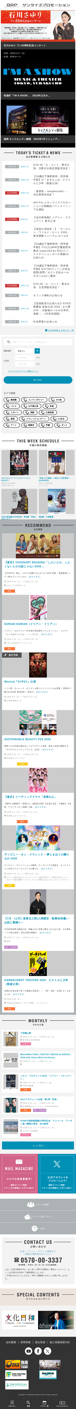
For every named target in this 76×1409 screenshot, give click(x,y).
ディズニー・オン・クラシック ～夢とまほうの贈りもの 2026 (36, 856)
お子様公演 (33, 406)
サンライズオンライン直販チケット (23, 371)
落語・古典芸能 (11, 947)
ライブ (9, 764)
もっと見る (38, 1145)
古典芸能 (50, 412)
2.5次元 (61, 419)
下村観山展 (25, 1033)
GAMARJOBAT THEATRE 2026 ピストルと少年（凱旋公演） (36, 982)
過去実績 (40, 1342)
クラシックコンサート (36, 419)
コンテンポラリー (36, 400)
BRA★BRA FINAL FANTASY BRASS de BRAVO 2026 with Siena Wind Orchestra (45, 1056)
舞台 (9, 591)
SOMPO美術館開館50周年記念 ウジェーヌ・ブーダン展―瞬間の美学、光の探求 (46, 1122)
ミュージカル (10, 706)
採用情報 (25, 1342)
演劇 (32, 412)
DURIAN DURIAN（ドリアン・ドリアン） (31, 624)
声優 (48, 425)
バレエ (14, 406)
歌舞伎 (31, 425)
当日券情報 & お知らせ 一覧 (61, 330)
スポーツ (15, 412)
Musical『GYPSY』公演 (20, 681)
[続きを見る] (34, 577)
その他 (59, 400)
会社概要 (11, 1342)
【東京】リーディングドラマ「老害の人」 (30, 796)
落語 (13, 419)
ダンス (64, 425)
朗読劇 (14, 400)
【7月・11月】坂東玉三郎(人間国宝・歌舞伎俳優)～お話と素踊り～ (37, 920)
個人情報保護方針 (60, 1342)
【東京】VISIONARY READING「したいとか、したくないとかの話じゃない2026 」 (37, 564)
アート (14, 425)
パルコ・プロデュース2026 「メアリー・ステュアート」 (45, 1077)
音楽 (52, 406)
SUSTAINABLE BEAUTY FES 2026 (27, 739)
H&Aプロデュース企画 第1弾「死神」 (39, 1099)
